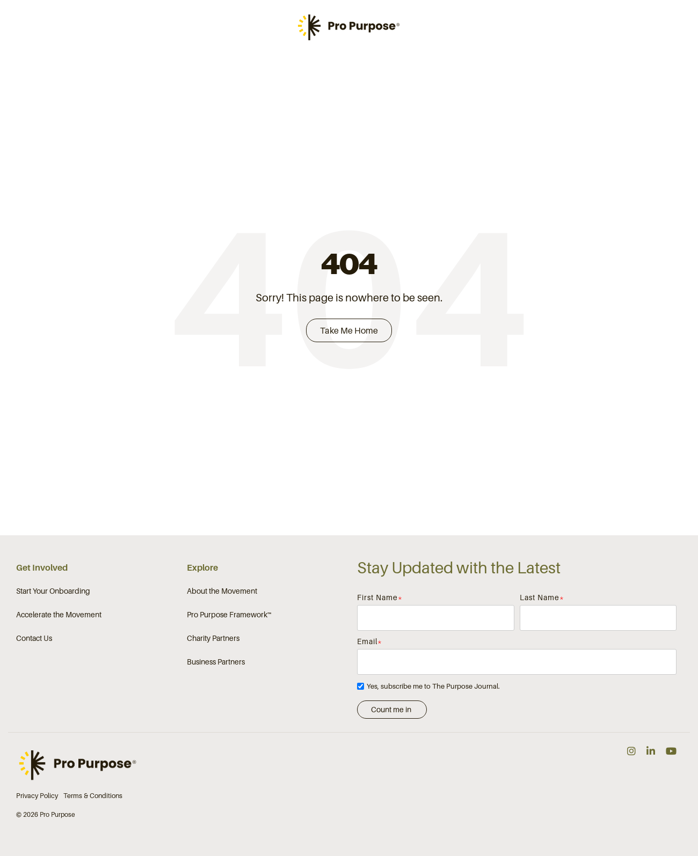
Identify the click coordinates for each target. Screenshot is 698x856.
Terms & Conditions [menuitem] (92, 796)
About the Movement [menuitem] (222, 591)
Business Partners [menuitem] (216, 662)
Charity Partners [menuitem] (213, 638)
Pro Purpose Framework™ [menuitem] (229, 614)
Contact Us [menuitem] (34, 638)
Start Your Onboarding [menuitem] (53, 591)
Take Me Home (349, 330)
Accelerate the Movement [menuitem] (58, 614)
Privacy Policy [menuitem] (37, 796)
